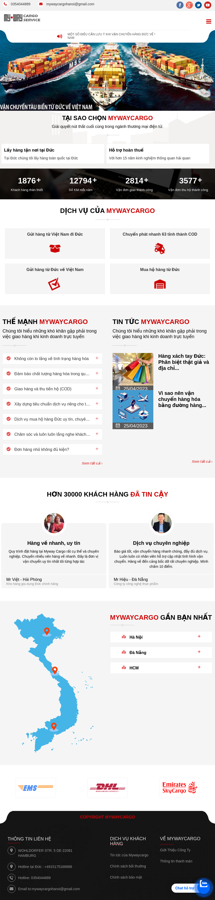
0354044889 (41, 878)
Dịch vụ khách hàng (128, 841)
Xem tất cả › (92, 463)
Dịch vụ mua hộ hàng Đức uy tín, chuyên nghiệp (57, 419)
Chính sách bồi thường (128, 866)
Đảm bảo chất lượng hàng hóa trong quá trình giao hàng (65, 374)
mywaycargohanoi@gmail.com (56, 889)
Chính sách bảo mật (126, 877)
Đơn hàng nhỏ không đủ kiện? (41, 449)
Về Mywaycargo (180, 838)
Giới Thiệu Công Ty (175, 850)
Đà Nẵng (137, 652)
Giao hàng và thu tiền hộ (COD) (42, 389)
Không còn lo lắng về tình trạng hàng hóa (51, 359)
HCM (133, 668)
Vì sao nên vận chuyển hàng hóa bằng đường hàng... (182, 399)
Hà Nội (135, 637)
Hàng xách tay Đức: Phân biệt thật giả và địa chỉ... (183, 362)
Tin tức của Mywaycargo (129, 855)
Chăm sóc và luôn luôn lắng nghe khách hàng (55, 434)
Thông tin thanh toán (176, 861)
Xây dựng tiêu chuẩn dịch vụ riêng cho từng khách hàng (64, 404)
